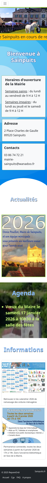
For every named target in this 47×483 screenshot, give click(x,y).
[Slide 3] (28, 278)
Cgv (13, 477)
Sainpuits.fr (40, 471)
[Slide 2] (23, 278)
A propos (26, 477)
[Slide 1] (19, 278)
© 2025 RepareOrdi (11, 472)
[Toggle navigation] (5, 3)
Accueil (6, 477)
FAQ (18, 477)
